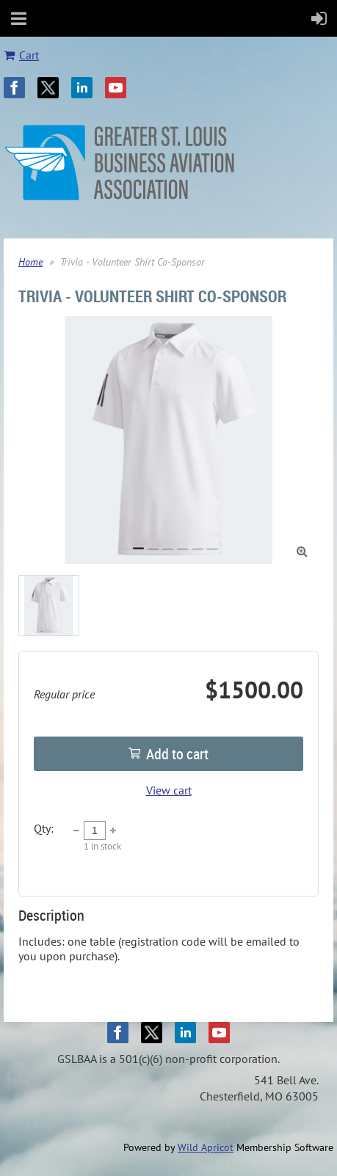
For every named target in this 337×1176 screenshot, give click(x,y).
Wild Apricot (205, 1147)
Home (30, 262)
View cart (169, 790)
